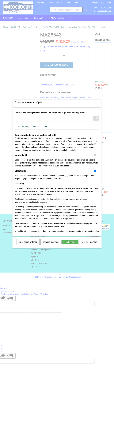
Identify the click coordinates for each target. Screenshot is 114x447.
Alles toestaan (69, 266)
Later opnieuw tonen (28, 266)
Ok (96, 142)
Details (36, 151)
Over (46, 151)
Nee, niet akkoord (89, 266)
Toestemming (23, 151)
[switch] (95, 180)
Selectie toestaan (50, 266)
